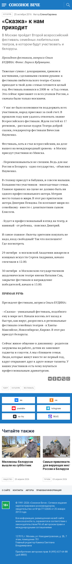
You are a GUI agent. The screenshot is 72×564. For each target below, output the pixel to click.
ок (53, 400)
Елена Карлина (48, 14)
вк (18, 400)
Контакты (18, 490)
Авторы (30, 490)
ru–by (18, 416)
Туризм (47, 479)
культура (16, 388)
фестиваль (29, 388)
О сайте (6, 490)
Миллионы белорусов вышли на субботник (17, 463)
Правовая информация (48, 490)
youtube (18, 408)
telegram (53, 408)
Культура (7, 14)
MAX (53, 416)
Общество (7, 479)
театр (5, 388)
